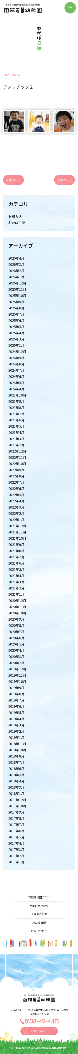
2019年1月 (16, 737)
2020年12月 (17, 600)
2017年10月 (17, 805)
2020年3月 (16, 656)
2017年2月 (16, 855)
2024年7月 (16, 370)
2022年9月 (16, 469)
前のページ (13, 180)
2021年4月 (16, 575)
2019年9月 (16, 687)
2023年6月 (16, 419)
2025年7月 (16, 314)
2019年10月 (17, 681)
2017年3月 (16, 849)
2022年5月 (16, 494)
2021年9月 (16, 544)
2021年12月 (17, 525)
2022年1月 (16, 519)
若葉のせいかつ (39, 906)
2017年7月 (16, 824)
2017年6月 (16, 830)
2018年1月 (16, 793)
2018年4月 (16, 780)
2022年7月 (16, 482)
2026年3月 (16, 264)
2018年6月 (16, 768)
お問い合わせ (39, 931)
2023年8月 (16, 407)
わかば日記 (16, 222)
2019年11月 (17, 675)
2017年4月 (16, 843)
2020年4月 (16, 650)
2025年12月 (17, 283)
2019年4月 (16, 718)
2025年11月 (17, 289)
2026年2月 (16, 270)
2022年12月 (17, 451)
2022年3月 (16, 507)
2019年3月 (16, 724)
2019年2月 (16, 731)
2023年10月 (17, 395)
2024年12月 (17, 351)
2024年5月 (16, 382)
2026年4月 (16, 258)
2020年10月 (17, 612)
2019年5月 (16, 712)
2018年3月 (16, 787)
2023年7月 (16, 413)
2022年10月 (17, 463)
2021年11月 (17, 531)
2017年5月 (16, 836)
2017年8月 (16, 818)
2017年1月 (16, 861)
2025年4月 (16, 332)
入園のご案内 (39, 914)
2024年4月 (16, 388)
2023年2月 (16, 444)
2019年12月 (17, 668)
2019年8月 (16, 693)
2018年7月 (16, 762)
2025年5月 (16, 326)
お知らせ (15, 216)
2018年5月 (16, 774)
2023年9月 (16, 401)
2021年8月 (16, 550)
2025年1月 (16, 345)
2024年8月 (16, 363)
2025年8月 (16, 307)
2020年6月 (16, 637)
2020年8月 (16, 625)
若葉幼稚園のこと (39, 897)
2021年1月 (16, 594)
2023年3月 (16, 438)
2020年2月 (16, 662)
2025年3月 (16, 339)
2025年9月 (16, 301)
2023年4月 (16, 432)
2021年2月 (16, 588)
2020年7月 (16, 631)
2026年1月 (16, 276)
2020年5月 (16, 644)
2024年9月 (16, 357)
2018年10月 (17, 749)
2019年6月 (16, 706)
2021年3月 (16, 581)
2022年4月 (16, 500)
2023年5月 (16, 426)
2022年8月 (16, 475)
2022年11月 (17, 457)
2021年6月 (16, 563)
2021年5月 (16, 569)
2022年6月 (16, 488)
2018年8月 (16, 756)
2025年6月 (16, 320)
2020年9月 (16, 619)
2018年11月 (17, 743)
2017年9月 (16, 812)
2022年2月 (16, 513)
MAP (64, 1010)
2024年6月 (16, 376)
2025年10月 (17, 295)
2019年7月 (16, 700)
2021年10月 (17, 538)
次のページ (64, 180)
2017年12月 (17, 799)
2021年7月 (16, 556)
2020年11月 (17, 606)
